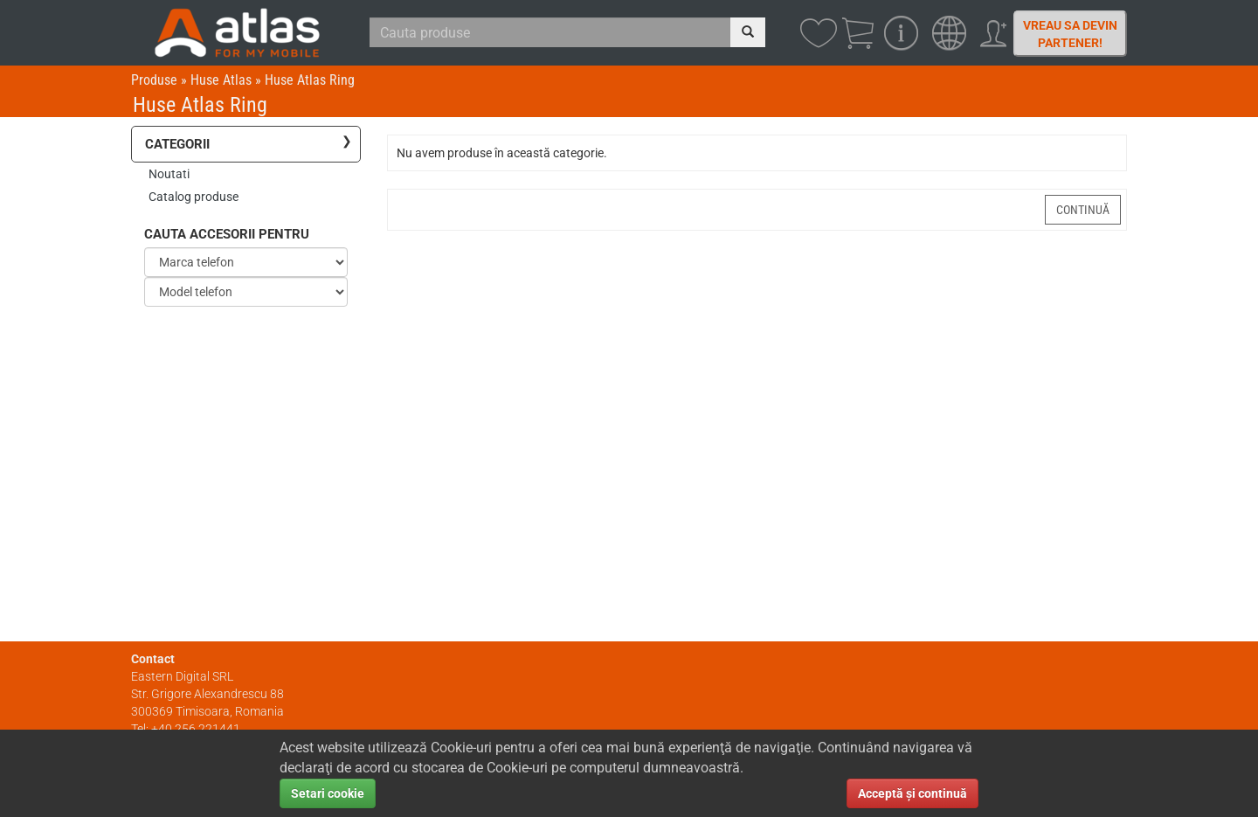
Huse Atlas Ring (310, 80)
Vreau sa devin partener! (1070, 34)
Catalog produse (193, 197)
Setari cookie (327, 793)
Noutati (169, 174)
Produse (154, 80)
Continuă (1082, 210)
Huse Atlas (221, 80)
